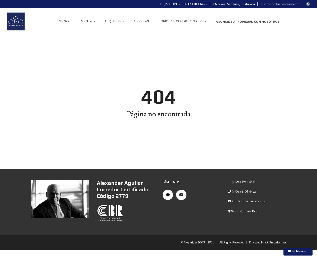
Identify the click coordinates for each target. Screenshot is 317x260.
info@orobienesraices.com (280, 4)
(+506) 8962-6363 (243, 182)
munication (275, 242)
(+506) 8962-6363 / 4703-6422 (184, 4)
